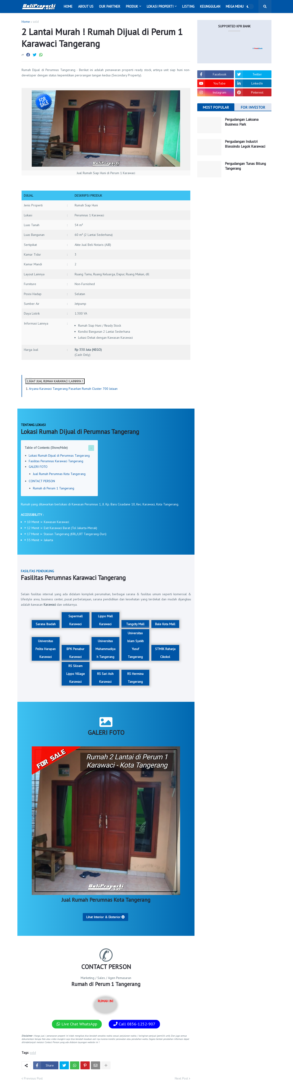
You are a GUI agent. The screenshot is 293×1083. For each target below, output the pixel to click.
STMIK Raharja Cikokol (165, 653)
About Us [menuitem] (85, 6)
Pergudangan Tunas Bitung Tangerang (245, 166)
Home (26, 21)
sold (36, 21)
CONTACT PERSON (42, 481)
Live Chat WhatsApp (77, 1024)
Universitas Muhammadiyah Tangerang (105, 649)
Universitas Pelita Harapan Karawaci (45, 649)
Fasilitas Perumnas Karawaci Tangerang (56, 461)
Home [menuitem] (68, 6)
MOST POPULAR (216, 107)
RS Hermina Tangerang (135, 678)
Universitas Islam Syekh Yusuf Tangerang (135, 645)
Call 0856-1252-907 (134, 1024)
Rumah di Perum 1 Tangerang (53, 488)
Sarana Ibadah (46, 624)
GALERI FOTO (38, 467)
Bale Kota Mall (165, 624)
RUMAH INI (105, 1005)
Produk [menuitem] (132, 6)
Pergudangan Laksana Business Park (241, 122)
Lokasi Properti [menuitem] (160, 6)
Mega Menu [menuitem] (235, 6)
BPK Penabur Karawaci (75, 653)
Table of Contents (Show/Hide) (46, 448)
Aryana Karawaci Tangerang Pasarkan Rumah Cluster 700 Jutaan (73, 389)
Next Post (181, 1078)
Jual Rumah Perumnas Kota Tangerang (59, 474)
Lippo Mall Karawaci (105, 620)
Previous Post (33, 1078)
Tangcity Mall (135, 624)
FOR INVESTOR (253, 107)
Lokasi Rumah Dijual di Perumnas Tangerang (59, 455)
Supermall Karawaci (75, 620)
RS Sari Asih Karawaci (105, 678)
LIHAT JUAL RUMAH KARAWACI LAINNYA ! (55, 381)
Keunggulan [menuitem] (210, 6)
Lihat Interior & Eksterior (105, 917)
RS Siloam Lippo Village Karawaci (75, 674)
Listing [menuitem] (188, 6)
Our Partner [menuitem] (109, 6)
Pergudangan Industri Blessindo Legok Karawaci (245, 144)
